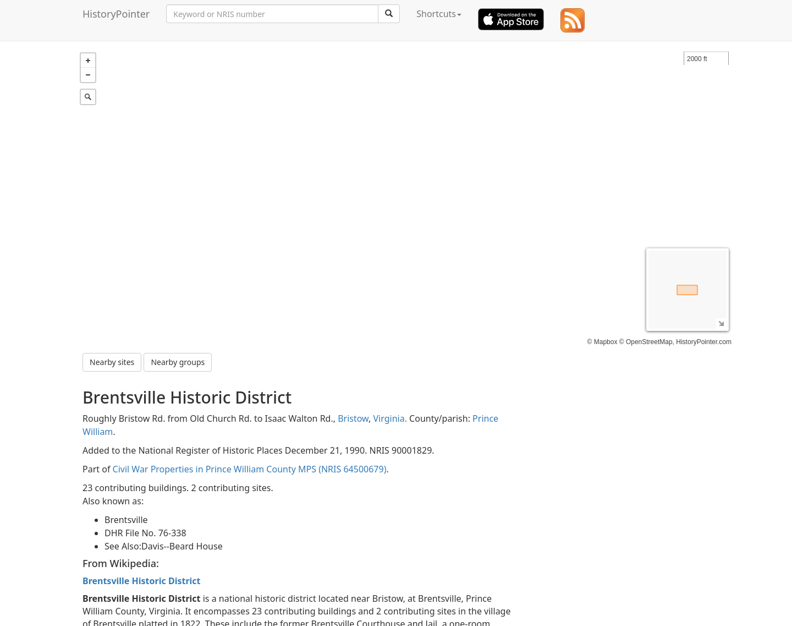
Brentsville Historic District (141, 581)
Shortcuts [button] (438, 14)
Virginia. (390, 418)
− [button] (88, 75)
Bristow (353, 418)
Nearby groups (178, 362)
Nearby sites (112, 362)
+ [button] (88, 60)
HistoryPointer (116, 13)
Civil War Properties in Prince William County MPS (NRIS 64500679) (250, 469)
